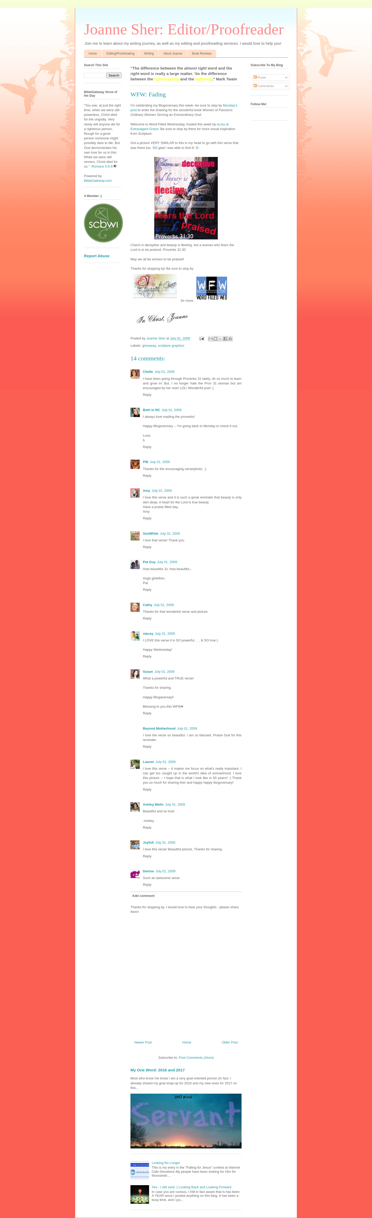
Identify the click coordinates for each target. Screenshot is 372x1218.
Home (93, 53)
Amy (146, 491)
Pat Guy (149, 562)
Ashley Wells (153, 804)
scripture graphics (171, 345)
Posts (260, 77)
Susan (148, 672)
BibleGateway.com (98, 181)
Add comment (143, 896)
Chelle (148, 372)
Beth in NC (151, 410)
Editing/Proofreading (120, 53)
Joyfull (148, 842)
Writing (149, 53)
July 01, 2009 (164, 372)
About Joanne (172, 53)
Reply (147, 395)
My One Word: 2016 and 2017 (157, 1070)
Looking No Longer (166, 1163)
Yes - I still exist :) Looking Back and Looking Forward (191, 1187)
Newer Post (143, 1042)
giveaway (149, 345)
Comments (264, 86)
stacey (148, 634)
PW (145, 462)
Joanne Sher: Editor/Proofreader (184, 29)
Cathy (147, 605)
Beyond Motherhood (159, 728)
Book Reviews (202, 53)
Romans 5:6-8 (102, 166)
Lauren (148, 762)
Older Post (230, 1042)
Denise (148, 871)
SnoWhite (150, 533)
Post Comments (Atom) (196, 1058)
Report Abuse (97, 256)
